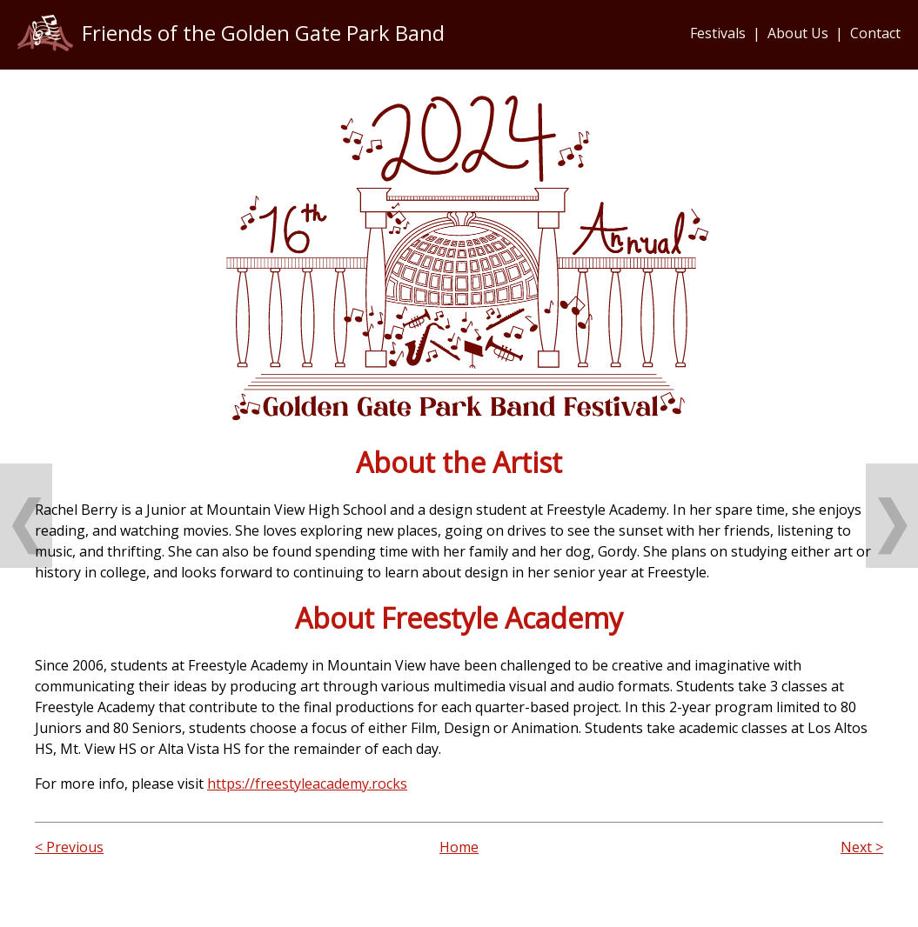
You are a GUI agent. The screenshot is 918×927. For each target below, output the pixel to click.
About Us (797, 33)
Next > (862, 847)
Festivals (718, 33)
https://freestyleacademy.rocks (307, 783)
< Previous (69, 847)
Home (459, 847)
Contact (875, 33)
